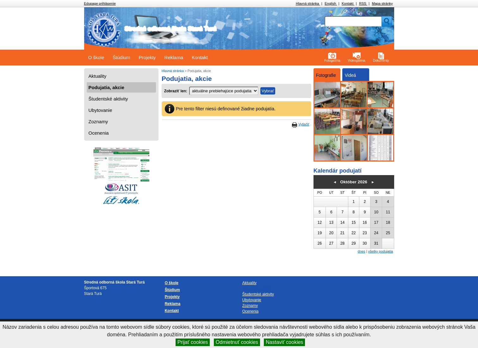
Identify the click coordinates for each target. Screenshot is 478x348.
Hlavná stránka (308, 3)
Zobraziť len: (175, 91)
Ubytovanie (100, 110)
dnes (361, 251)
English (331, 3)
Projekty (147, 57)
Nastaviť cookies (284, 342)
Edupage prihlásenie (100, 3)
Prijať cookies (192, 342)
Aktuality (98, 76)
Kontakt (348, 3)
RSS (363, 3)
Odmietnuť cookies (237, 342)
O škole (96, 57)
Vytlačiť (303, 124)
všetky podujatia (380, 251)
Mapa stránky (382, 3)
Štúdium (121, 57)
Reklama (174, 57)
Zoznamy (98, 121)
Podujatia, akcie (106, 87)
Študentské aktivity (108, 98)
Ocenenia (99, 133)
